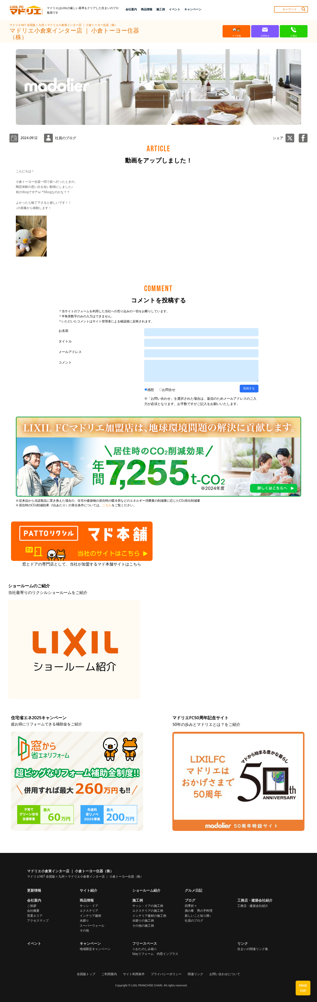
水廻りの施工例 (143, 920)
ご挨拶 (31, 906)
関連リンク (195, 974)
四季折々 (191, 906)
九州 (42, 25)
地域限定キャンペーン (95, 949)
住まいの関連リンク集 (252, 949)
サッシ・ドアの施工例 (147, 906)
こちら (107, 505)
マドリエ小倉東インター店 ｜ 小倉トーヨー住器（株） (82, 25)
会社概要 (33, 911)
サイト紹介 (88, 890)
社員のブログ (194, 920)
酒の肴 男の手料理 (198, 911)
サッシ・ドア (89, 906)
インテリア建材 (90, 915)
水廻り (84, 920)
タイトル (65, 341)
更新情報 (34, 890)
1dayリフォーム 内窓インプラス (155, 954)
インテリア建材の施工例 (149, 915)
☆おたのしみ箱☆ (144, 949)
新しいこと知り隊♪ (198, 915)
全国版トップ (86, 974)
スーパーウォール (92, 925)
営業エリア (34, 915)
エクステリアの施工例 (147, 911)
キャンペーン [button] (192, 9)
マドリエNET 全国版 (22, 25)
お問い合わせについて (224, 974)
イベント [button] (174, 9)
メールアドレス (70, 352)
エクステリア (89, 911)
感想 (150, 390)
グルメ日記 (193, 890)
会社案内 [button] (131, 9)
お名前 (63, 331)
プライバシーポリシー (166, 974)
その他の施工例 (143, 925)
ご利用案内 (109, 974)
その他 (84, 930)
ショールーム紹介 (146, 890)
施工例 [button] (160, 9)
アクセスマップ (38, 920)
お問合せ (168, 390)
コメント (65, 362)
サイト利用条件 (134, 974)
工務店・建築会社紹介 (252, 906)
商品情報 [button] (146, 9)
